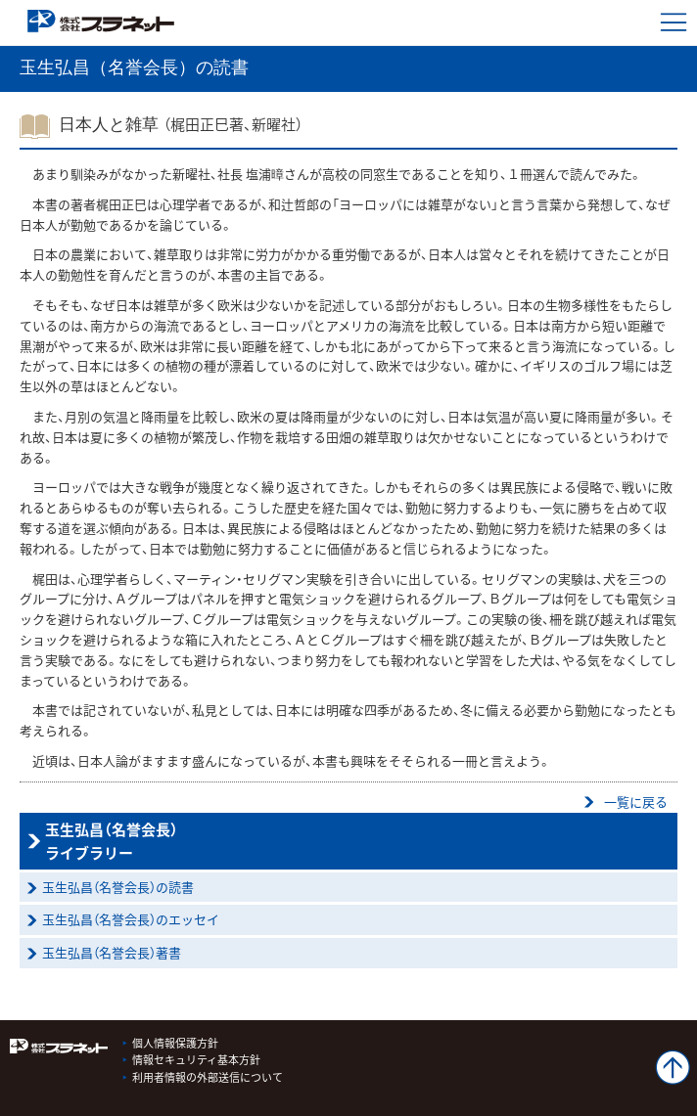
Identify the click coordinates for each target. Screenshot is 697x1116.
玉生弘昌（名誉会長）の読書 (118, 886)
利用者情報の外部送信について (207, 1077)
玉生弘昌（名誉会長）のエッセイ (130, 919)
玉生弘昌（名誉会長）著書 (111, 952)
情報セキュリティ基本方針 (196, 1059)
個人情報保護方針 (175, 1043)
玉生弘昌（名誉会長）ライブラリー (111, 841)
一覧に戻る (636, 801)
